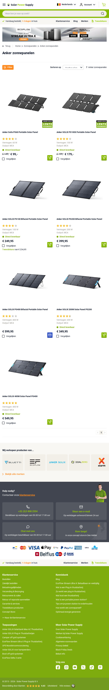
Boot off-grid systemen (12, 654)
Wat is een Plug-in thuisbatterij (69, 587)
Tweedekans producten (12, 608)
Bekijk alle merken (13, 474)
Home (18, 46)
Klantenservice (63, 21)
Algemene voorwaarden (66, 641)
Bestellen (6, 579)
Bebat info (60, 654)
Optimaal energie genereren (68, 612)
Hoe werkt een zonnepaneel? (69, 608)
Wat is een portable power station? (71, 599)
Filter (8, 67)
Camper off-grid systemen (14, 637)
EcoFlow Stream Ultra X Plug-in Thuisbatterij (22, 641)
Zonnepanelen (30, 46)
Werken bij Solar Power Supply (69, 633)
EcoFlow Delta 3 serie (11, 658)
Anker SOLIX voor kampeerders (16, 650)
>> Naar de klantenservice (13, 618)
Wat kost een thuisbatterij (67, 595)
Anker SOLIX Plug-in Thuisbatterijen (18, 633)
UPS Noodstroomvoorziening (15, 645)
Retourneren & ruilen (11, 595)
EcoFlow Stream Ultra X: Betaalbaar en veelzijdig (77, 583)
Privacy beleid (62, 645)
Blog (75, 21)
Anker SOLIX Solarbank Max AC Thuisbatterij (22, 629)
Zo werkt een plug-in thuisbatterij (70, 591)
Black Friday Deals (64, 650)
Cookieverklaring (63, 637)
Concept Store (8, 612)
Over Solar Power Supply (67, 629)
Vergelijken (11, 159)
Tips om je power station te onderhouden (74, 604)
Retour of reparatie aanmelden (16, 599)
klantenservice (27, 495)
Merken (84, 21)
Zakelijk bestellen (10, 583)
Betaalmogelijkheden (11, 587)
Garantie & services (11, 604)
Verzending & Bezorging (13, 591)
